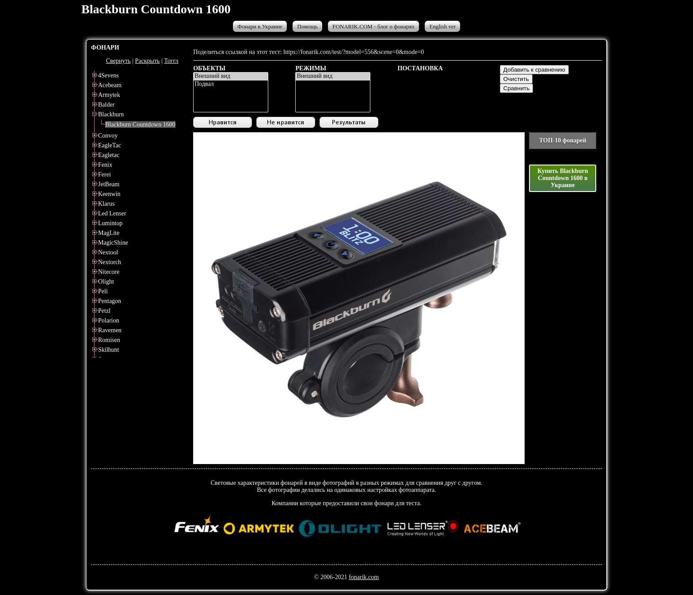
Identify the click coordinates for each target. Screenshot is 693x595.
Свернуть (118, 61)
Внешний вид (231, 77)
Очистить (516, 79)
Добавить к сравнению (534, 69)
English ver (442, 26)
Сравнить (516, 88)
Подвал (231, 84)
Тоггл (171, 61)
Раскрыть (147, 61)
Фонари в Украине (259, 26)
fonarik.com (364, 577)
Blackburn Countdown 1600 (140, 124)
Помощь (307, 26)
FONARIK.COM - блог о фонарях (373, 26)
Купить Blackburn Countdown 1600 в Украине (562, 178)
